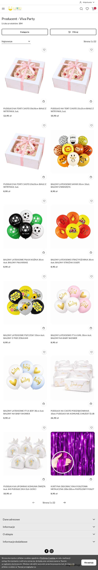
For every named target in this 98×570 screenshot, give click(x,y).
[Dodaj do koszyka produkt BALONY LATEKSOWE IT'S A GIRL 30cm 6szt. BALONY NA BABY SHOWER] (91, 327)
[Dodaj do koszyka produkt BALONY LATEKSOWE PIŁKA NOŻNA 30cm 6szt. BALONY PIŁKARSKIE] (43, 252)
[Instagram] (52, 551)
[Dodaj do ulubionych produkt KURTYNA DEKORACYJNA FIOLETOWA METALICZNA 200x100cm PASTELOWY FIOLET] (91, 428)
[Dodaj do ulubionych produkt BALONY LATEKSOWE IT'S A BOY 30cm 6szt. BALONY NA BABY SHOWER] (44, 352)
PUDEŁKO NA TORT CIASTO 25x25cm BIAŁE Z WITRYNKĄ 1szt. (72, 109)
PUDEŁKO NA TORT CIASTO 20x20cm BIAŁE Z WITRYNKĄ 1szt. (24, 185)
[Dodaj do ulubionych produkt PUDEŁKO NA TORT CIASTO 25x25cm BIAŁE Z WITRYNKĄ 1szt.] (91, 50)
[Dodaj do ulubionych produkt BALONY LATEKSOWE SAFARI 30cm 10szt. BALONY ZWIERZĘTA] (91, 125)
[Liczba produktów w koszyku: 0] (93, 8)
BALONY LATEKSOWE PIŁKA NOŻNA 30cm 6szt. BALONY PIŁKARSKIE (23, 261)
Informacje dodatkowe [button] (49, 541)
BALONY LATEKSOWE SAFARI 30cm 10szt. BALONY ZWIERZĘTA (70, 185)
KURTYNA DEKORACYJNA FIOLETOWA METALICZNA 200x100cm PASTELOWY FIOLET (72, 487)
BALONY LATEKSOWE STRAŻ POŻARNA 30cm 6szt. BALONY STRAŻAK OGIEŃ (72, 261)
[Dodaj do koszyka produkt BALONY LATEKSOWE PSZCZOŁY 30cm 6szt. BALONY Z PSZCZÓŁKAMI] (43, 327)
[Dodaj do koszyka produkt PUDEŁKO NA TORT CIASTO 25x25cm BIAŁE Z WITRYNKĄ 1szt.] (91, 101)
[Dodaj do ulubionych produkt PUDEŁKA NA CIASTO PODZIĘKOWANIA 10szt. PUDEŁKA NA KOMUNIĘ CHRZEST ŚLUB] (91, 352)
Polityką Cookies (47, 558)
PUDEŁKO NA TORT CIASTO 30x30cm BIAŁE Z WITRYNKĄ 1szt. (24, 109)
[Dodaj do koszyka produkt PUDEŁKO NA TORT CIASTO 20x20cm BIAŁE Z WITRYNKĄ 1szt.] (43, 176)
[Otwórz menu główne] (3, 8)
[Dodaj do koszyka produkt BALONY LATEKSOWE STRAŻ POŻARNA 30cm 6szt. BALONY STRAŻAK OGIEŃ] (91, 252)
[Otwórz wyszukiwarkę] (81, 8)
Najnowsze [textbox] (7, 41)
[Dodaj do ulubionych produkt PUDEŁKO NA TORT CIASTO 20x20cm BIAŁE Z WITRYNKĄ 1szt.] (44, 125)
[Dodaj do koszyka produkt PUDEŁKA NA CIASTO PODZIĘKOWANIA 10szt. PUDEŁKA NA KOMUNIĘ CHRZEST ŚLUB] (91, 403)
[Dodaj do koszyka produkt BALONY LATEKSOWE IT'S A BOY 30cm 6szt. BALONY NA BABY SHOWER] (43, 403)
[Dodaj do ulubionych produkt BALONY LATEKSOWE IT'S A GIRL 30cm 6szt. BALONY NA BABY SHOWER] (91, 276)
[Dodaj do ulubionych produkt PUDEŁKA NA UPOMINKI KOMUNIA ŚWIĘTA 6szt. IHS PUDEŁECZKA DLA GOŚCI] (44, 428)
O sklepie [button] (49, 534)
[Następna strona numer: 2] (64, 503)
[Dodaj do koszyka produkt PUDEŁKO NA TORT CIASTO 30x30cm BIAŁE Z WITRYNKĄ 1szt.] (43, 101)
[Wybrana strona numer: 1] (49, 503)
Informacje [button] (49, 526)
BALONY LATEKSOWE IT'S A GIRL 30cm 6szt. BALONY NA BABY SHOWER (71, 336)
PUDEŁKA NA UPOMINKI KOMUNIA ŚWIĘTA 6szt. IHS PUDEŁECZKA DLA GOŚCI (24, 487)
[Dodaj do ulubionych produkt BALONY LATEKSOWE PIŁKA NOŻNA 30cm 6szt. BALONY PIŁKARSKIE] (44, 201)
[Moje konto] (87, 2)
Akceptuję (88, 562)
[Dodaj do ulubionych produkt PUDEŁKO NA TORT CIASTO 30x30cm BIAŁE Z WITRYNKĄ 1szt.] (44, 50)
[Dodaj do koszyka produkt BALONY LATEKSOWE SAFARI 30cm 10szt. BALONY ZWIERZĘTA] (91, 176)
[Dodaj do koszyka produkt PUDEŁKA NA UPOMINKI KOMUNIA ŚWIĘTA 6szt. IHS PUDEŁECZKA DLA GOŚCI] (43, 479)
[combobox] (16, 41)
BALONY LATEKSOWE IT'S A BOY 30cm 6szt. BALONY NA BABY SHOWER (23, 412)
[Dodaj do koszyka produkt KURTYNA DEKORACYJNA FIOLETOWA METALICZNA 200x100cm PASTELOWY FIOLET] (91, 479)
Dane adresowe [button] (49, 519)
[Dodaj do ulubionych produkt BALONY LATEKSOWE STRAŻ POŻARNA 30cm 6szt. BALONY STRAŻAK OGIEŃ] (91, 201)
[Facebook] (47, 551)
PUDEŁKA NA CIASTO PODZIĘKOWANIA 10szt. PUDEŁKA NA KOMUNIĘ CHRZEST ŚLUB (72, 412)
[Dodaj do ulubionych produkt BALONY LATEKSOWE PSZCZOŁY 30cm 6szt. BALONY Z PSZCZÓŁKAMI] (44, 276)
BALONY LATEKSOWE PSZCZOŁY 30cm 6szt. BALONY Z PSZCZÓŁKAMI (24, 336)
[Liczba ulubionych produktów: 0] (87, 8)
